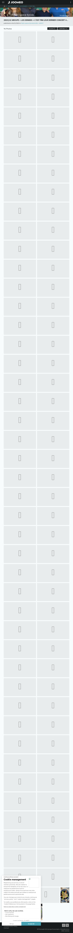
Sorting (63, 28)
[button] (5, 923)
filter (52, 28)
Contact (6, 928)
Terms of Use (8, 924)
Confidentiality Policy (10, 926)
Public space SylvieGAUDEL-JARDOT (32, 23)
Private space (64, 15)
